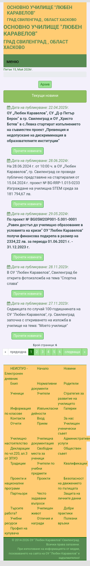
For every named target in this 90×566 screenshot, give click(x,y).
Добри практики (66, 510)
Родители (71, 384)
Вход (41, 418)
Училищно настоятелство (16, 441)
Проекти (43, 479)
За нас (69, 418)
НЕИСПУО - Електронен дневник (16, 373)
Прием (42, 424)
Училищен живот (42, 510)
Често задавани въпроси (38, 498)
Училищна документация (42, 441)
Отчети (15, 424)
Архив (45, 84)
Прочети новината (28, 151)
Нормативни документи (44, 386)
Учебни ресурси (13, 521)
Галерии (70, 409)
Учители (43, 394)
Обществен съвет (69, 451)
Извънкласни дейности (44, 411)
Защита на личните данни (69, 496)
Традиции (18, 464)
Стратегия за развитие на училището (71, 398)
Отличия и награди (42, 521)
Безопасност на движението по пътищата (71, 483)
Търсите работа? (14, 510)
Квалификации (75, 464)
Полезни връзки (67, 521)
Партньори (18, 494)
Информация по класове (18, 411)
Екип (14, 384)
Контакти (17, 418)
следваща (72, 352)
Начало (43, 369)
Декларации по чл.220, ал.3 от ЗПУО (17, 453)
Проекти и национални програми (15, 483)
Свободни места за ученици (42, 453)
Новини (70, 369)
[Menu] (9, 62)
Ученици (17, 394)
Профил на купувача (16, 531)
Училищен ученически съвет (69, 428)
